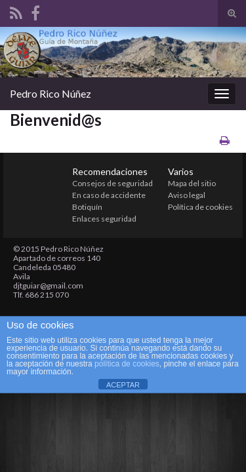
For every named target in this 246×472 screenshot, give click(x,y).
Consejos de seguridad (112, 183)
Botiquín (87, 207)
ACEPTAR (123, 385)
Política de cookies (200, 207)
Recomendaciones (110, 171)
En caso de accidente (109, 195)
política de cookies (126, 363)
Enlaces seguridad (104, 219)
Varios (181, 171)
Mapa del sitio (192, 183)
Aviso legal (186, 195)
